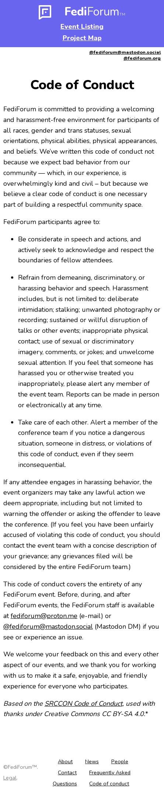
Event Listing (82, 26)
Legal (10, 777)
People (119, 761)
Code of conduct (109, 783)
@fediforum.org (142, 58)
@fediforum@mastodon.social (125, 52)
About (65, 761)
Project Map (82, 38)
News (92, 761)
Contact (67, 772)
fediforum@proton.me (44, 615)
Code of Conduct (82, 85)
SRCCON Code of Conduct (83, 703)
